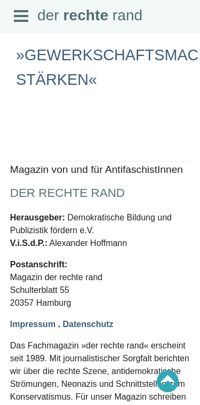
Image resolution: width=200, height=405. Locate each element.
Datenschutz (87, 324)
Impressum (32, 324)
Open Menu (21, 16)
